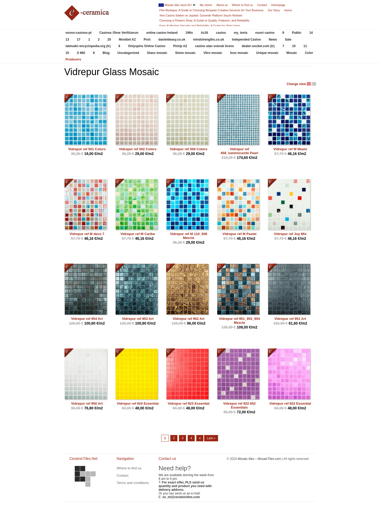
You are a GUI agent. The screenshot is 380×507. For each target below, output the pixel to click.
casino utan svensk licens (214, 46)
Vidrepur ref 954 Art (87, 319)
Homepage (278, 5)
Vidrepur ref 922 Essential (290, 403)
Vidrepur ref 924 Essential (138, 403)
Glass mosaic (157, 53)
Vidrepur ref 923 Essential (188, 403)
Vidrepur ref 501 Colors (87, 149)
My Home (206, 5)
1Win (189, 33)
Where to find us (242, 5)
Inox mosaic (239, 53)
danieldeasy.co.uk (171, 39)
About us (221, 5)
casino (221, 33)
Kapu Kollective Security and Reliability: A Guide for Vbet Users (199, 25)
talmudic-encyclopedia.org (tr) (88, 46)
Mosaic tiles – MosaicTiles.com (259, 459)
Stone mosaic (185, 53)
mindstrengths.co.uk (208, 39)
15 (67, 53)
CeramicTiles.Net (85, 476)
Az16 (204, 33)
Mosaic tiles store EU (178, 5)
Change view (296, 84)
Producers (73, 59)
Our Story (274, 10)
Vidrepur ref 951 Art (290, 319)
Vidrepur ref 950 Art (87, 403)
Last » (211, 438)
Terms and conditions (133, 483)
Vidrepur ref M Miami (290, 149)
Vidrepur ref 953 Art (138, 319)
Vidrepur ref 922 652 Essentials (239, 405)
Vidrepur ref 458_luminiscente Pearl (239, 151)
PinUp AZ (180, 46)
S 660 (81, 53)
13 (67, 39)
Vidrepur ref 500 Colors (189, 149)
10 (293, 46)
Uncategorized (128, 53)
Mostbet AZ (127, 39)
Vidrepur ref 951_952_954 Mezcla (239, 321)
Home (288, 10)
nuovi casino (264, 33)
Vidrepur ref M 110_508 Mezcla (188, 236)
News (273, 39)
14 (311, 33)
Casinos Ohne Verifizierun (118, 33)
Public (296, 33)
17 (78, 39)
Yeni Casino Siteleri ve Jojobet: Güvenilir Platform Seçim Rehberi (200, 15)
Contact (262, 5)
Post (147, 39)
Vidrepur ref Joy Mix (290, 234)
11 (305, 46)
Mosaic (291, 53)
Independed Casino (246, 39)
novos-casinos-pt (78, 33)
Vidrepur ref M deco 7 (86, 234)
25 (109, 39)
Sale (288, 39)
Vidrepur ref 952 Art (188, 319)
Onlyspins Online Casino (146, 46)
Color (309, 53)
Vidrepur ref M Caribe (138, 234)
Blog (106, 53)
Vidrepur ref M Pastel (239, 234)
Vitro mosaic (212, 53)
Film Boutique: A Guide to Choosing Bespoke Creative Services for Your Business (211, 10)
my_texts (240, 33)
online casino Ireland (161, 33)
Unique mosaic (267, 53)
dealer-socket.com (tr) (258, 46)
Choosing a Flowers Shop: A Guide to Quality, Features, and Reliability (204, 20)
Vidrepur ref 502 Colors (138, 149)
